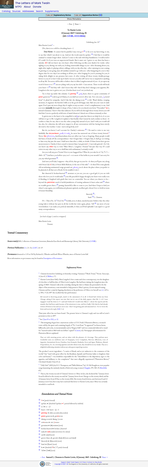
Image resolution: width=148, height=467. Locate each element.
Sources (16, 11)
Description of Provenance (52, 258)
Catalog (6, 11)
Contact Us (90, 462)
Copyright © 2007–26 (61, 464)
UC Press (83, 462)
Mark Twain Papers (73, 462)
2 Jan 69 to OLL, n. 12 (50, 319)
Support (63, 462)
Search (39, 11)
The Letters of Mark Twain (32, 3)
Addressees (28, 11)
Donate (37, 6)
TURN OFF (49, 15)
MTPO (18, 6)
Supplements (52, 11)
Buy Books (98, 462)
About (27, 6)
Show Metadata (74, 19)
